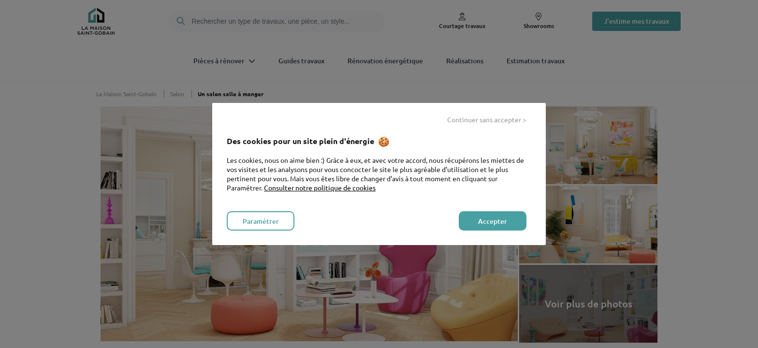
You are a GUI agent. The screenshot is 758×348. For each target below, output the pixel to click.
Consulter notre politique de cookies (320, 187)
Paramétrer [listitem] (261, 221)
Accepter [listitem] (492, 221)
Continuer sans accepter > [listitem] (486, 119)
